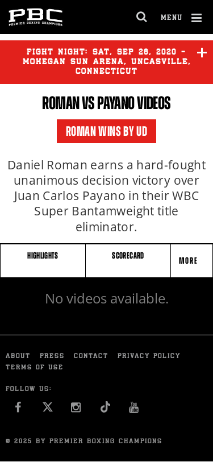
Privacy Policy (149, 356)
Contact (91, 356)
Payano (116, 103)
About (18, 356)
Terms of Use (35, 368)
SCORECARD (128, 255)
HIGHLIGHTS (43, 255)
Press (52, 356)
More (190, 260)
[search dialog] (142, 17)
